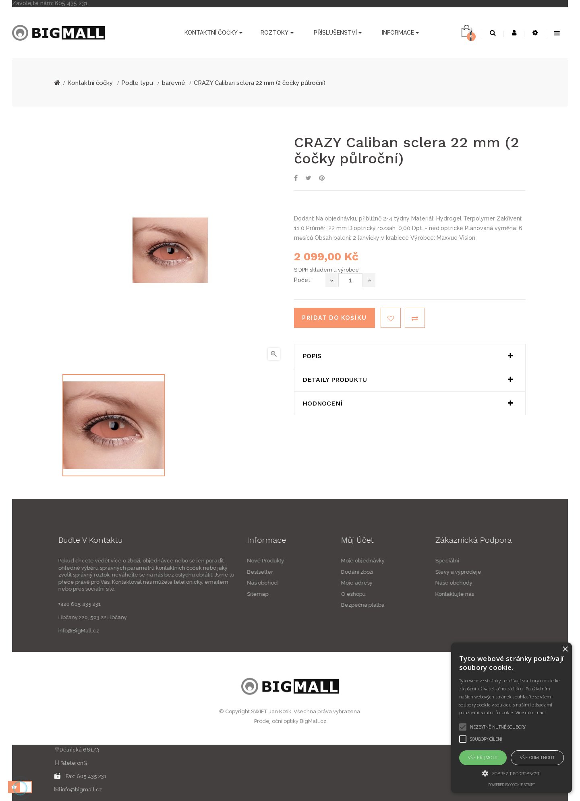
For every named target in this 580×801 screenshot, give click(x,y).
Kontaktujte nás (511, 594)
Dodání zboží (414, 572)
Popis (311, 356)
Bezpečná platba (419, 605)
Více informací (531, 712)
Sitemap (201, 594)
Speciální (504, 561)
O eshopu (410, 594)
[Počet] (350, 280)
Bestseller (204, 572)
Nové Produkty (209, 561)
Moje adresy (413, 583)
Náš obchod (206, 583)
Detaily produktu (334, 379)
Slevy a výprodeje (515, 572)
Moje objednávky (419, 561)
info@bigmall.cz (81, 790)
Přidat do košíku (334, 318)
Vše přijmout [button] (483, 757)
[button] (511, 773)
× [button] (565, 650)
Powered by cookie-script (511, 784)
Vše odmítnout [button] (537, 757)
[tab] (409, 356)
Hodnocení (322, 403)
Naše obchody (510, 583)
